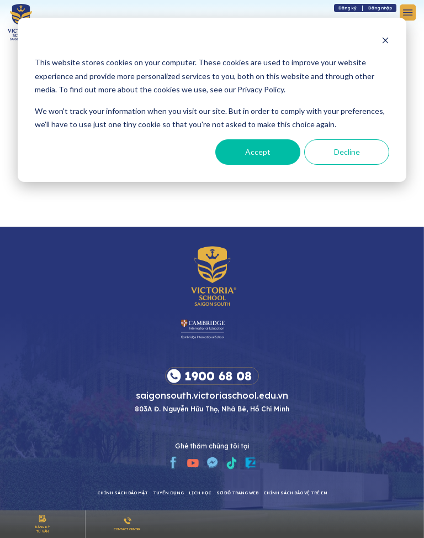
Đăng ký (347, 8)
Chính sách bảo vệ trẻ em (295, 492)
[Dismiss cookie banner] (385, 42)
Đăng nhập (380, 8)
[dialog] (212, 100)
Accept (258, 151)
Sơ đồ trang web (237, 492)
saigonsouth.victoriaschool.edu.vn (212, 395)
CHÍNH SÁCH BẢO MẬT (122, 492)
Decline (347, 151)
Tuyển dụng (168, 492)
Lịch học (200, 492)
